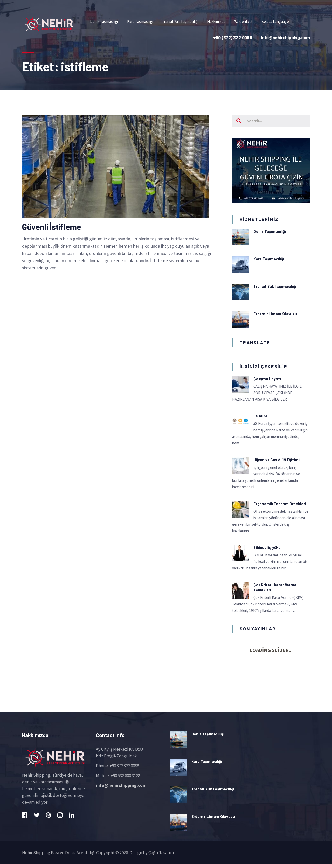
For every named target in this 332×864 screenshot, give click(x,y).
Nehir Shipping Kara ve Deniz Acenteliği (58, 852)
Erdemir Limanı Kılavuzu (275, 313)
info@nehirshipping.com (121, 785)
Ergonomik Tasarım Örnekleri (279, 503)
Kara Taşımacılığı (268, 258)
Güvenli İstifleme (51, 227)
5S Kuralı (261, 416)
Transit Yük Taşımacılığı (274, 286)
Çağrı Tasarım (161, 852)
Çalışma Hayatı (267, 378)
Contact (242, 21)
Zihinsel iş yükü (267, 547)
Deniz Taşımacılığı (269, 231)
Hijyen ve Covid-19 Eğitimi (276, 460)
